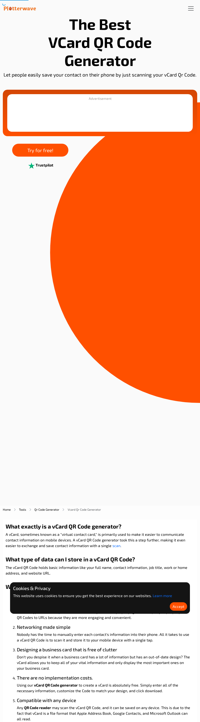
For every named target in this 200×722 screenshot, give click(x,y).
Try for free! (40, 150)
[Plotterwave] (20, 8)
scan (116, 545)
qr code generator (46, 509)
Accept (178, 606)
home (7, 509)
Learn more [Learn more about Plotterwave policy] (162, 595)
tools (22, 509)
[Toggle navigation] (191, 8)
